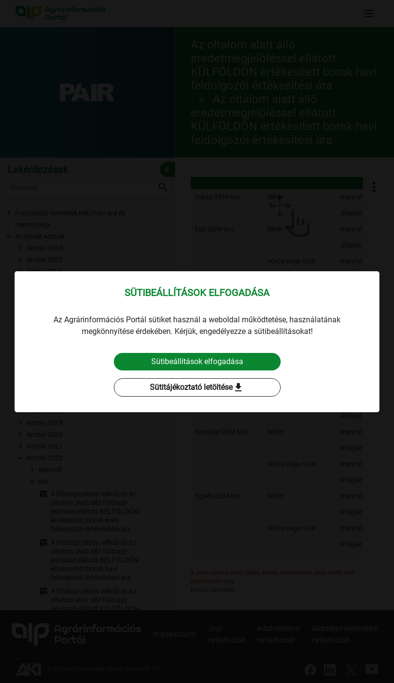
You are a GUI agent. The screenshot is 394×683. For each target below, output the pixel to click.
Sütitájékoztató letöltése (197, 387)
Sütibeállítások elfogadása (197, 361)
